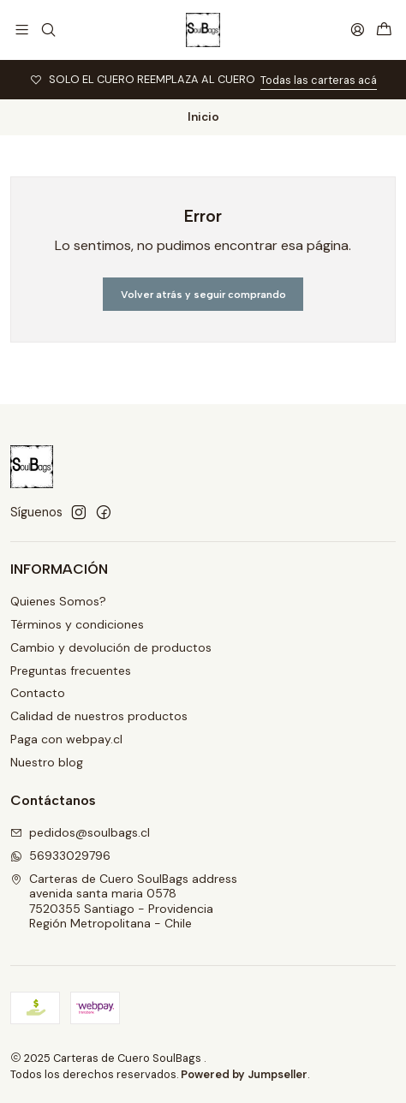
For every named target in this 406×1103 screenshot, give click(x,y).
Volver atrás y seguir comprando (203, 295)
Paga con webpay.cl (66, 739)
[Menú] (21, 29)
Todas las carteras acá (318, 80)
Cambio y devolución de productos (111, 647)
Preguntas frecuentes (70, 670)
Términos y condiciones (77, 624)
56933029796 (60, 855)
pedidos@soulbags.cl (80, 832)
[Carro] (384, 29)
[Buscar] (47, 29)
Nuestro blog (46, 762)
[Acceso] (357, 29)
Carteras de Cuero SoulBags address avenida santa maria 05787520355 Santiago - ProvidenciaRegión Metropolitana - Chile (123, 901)
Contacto (37, 693)
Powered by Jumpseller (244, 1074)
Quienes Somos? (58, 601)
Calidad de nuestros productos (99, 716)
